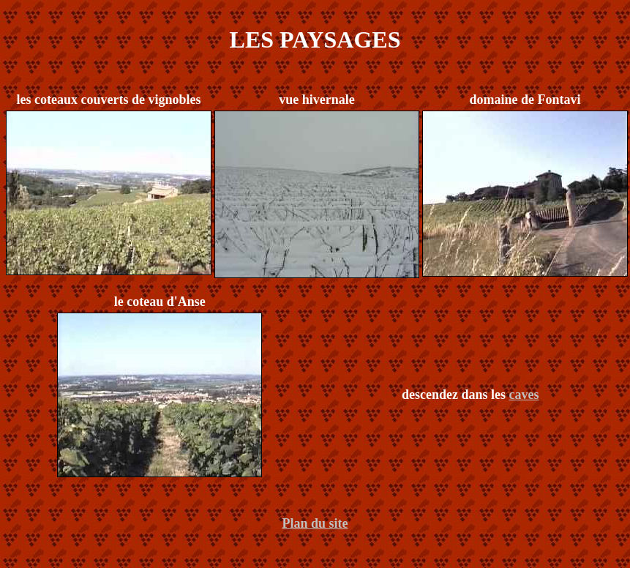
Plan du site (315, 523)
